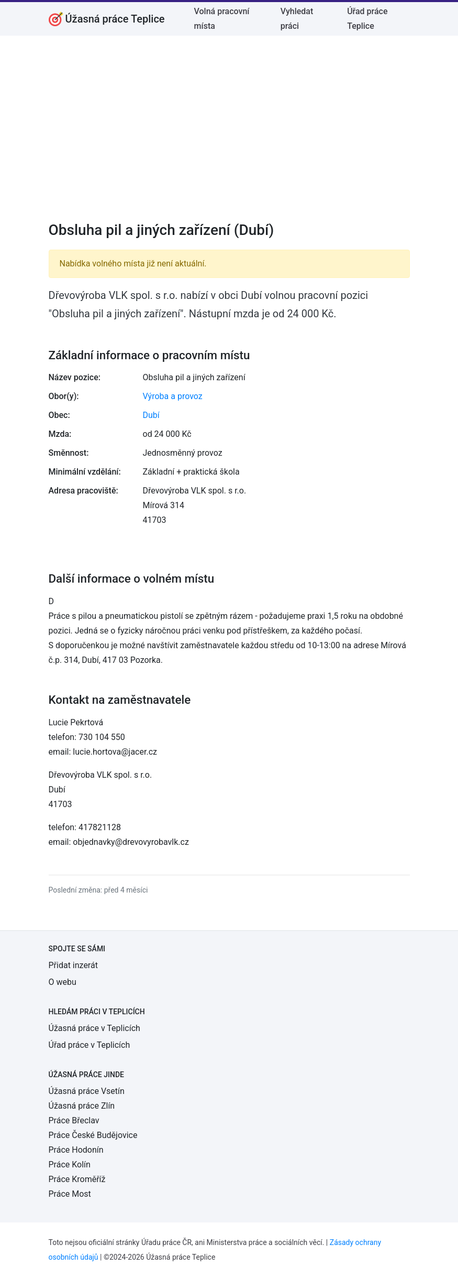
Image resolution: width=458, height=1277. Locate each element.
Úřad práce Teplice (367, 18)
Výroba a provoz (173, 396)
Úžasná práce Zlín (82, 1106)
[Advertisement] (229, 135)
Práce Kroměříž (77, 1179)
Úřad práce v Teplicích (89, 1045)
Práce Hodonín (76, 1150)
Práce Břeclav (74, 1120)
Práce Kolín (70, 1164)
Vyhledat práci (297, 18)
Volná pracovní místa (222, 18)
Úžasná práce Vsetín (87, 1091)
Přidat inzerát (73, 965)
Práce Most (70, 1194)
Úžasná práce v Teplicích (94, 1028)
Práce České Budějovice (93, 1135)
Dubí (151, 415)
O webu (62, 982)
